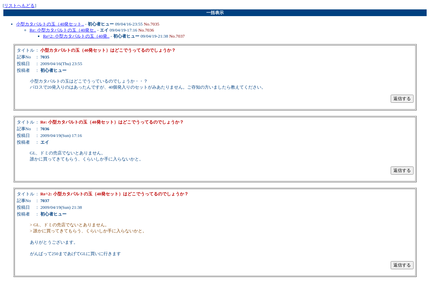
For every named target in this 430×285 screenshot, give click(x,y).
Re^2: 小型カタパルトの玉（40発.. (76, 36)
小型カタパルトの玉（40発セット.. (50, 24)
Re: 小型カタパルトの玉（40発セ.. (63, 30)
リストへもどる (19, 5)
